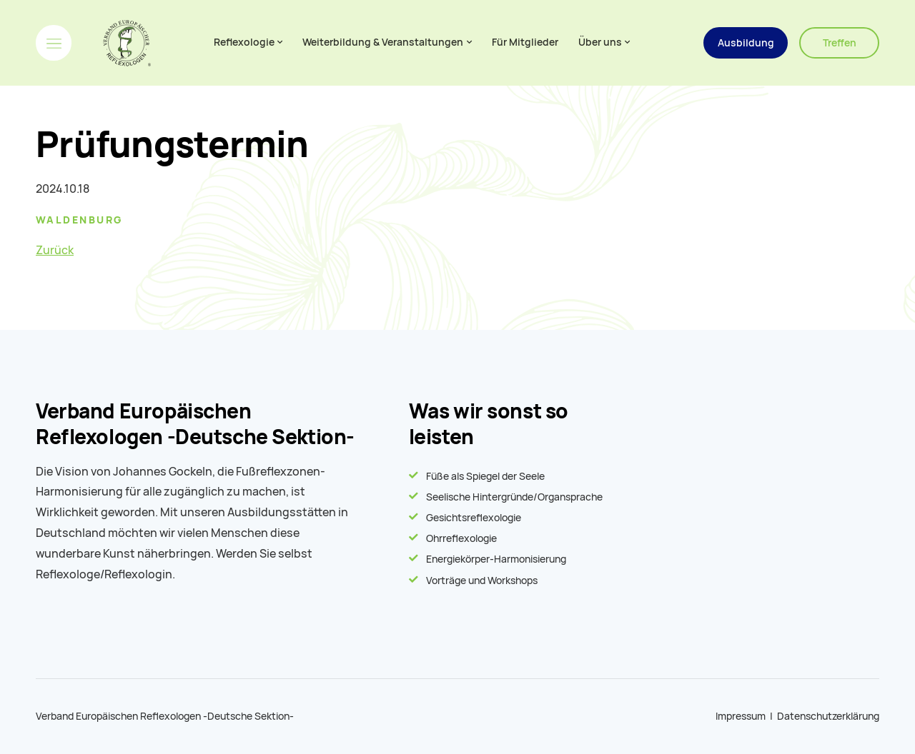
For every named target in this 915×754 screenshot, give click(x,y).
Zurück (55, 250)
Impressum (741, 716)
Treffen (839, 42)
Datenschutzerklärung (828, 716)
